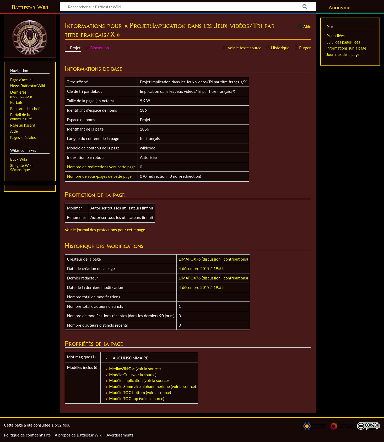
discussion (211, 259)
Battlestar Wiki (30, 7)
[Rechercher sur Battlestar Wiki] (188, 6)
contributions (235, 259)
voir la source (148, 368)
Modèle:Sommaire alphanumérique (139, 386)
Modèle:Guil (119, 374)
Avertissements (119, 435)
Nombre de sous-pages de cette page (99, 176)
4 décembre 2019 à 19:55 (201, 268)
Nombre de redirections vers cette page (101, 166)
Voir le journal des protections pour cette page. (105, 229)
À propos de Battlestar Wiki (78, 435)
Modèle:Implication (126, 380)
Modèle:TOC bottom (127, 392)
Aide (303, 26)
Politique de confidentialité (27, 435)
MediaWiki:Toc (122, 368)
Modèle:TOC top (123, 398)
